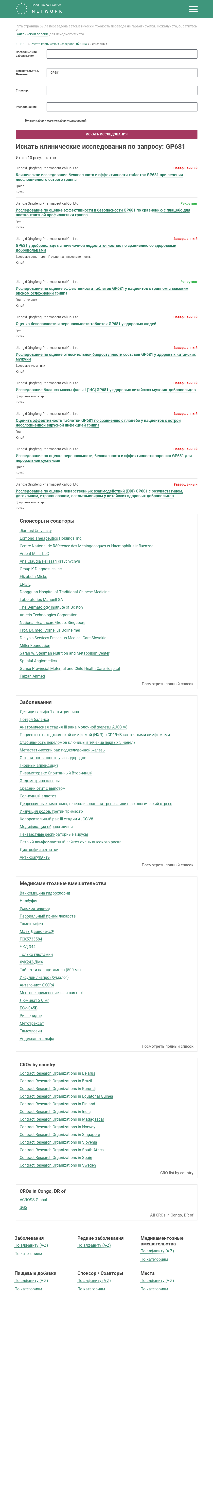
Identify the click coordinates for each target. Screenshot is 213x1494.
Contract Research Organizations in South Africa (62, 1150)
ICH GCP (21, 44)
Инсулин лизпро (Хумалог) (44, 977)
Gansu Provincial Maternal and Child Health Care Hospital (70, 668)
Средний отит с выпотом (43, 788)
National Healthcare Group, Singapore (52, 622)
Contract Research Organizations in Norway (57, 1127)
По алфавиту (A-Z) (31, 1245)
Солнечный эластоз (38, 796)
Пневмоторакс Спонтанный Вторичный (56, 773)
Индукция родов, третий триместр (51, 811)
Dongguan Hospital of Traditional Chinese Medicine (64, 592)
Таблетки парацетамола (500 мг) (50, 969)
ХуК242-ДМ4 (31, 962)
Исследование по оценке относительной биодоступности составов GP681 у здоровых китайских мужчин (106, 357)
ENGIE (25, 584)
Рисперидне (31, 1015)
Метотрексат (32, 1023)
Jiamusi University (36, 530)
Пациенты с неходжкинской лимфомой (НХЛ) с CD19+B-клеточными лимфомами (95, 734)
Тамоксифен (31, 923)
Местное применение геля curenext (52, 992)
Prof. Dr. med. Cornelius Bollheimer (50, 630)
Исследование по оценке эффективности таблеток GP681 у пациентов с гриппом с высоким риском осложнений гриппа (102, 291)
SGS (23, 1207)
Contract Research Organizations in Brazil (56, 1081)
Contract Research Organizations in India (55, 1111)
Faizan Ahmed (32, 676)
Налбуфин (29, 900)
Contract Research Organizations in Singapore (60, 1134)
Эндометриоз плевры (40, 780)
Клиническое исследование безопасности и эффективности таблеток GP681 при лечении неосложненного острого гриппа (99, 177)
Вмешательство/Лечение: (27, 72)
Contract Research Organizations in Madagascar (62, 1119)
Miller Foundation (35, 645)
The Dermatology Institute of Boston (51, 607)
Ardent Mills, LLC (34, 553)
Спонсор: (22, 90)
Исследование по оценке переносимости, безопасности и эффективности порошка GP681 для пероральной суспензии (104, 458)
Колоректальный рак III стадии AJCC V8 (56, 819)
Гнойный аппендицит (39, 765)
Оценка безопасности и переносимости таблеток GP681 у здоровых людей (86, 323)
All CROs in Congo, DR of (172, 1215)
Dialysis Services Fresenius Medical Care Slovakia (63, 638)
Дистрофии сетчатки (39, 849)
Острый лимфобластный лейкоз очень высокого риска (71, 842)
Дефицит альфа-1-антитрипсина (49, 711)
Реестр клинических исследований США (59, 44)
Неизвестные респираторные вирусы (54, 834)
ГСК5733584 (31, 939)
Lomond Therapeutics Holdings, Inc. (51, 538)
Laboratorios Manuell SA (41, 599)
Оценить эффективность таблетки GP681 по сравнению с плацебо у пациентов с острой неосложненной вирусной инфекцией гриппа (98, 422)
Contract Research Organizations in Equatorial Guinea (66, 1096)
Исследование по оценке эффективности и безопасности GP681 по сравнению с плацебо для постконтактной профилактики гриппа (103, 212)
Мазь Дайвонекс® (37, 931)
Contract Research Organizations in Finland (57, 1104)
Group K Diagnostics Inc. (41, 569)
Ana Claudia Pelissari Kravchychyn (50, 561)
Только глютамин (36, 954)
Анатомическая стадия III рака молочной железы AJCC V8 (73, 727)
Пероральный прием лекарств (48, 916)
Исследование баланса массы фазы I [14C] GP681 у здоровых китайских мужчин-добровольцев (106, 389)
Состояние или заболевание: (26, 53)
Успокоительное (35, 908)
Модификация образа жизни (46, 826)
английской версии (32, 34)
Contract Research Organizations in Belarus (57, 1073)
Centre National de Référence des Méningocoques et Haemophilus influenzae (86, 546)
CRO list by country (177, 1173)
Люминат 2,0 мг (34, 1000)
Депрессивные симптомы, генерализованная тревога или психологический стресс (96, 803)
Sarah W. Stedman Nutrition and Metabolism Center (64, 653)
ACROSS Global (33, 1199)
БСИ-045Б (28, 1008)
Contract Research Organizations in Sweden (58, 1165)
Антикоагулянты (35, 857)
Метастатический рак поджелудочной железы (63, 750)
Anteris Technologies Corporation (48, 615)
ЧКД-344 (28, 946)
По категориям (28, 1253)
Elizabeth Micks (33, 576)
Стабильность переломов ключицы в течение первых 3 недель (78, 742)
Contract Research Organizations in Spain (56, 1157)
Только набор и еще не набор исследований (51, 120)
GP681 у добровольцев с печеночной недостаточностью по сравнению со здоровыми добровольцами (96, 248)
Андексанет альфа (37, 1038)
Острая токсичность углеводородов (53, 757)
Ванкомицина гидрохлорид (45, 893)
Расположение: (26, 107)
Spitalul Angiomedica (38, 661)
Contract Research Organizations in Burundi (58, 1088)
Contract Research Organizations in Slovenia (58, 1142)
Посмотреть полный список (168, 684)
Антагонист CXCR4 (37, 985)
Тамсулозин (31, 1031)
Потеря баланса (34, 719)
